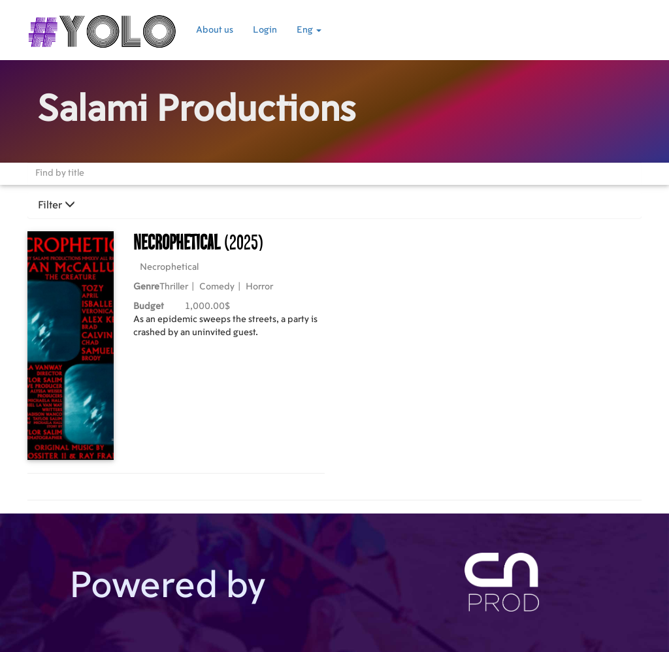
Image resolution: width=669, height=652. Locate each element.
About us (214, 30)
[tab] (334, 205)
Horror (259, 286)
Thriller (173, 286)
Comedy (217, 286)
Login (265, 30)
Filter (56, 205)
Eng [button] (309, 30)
